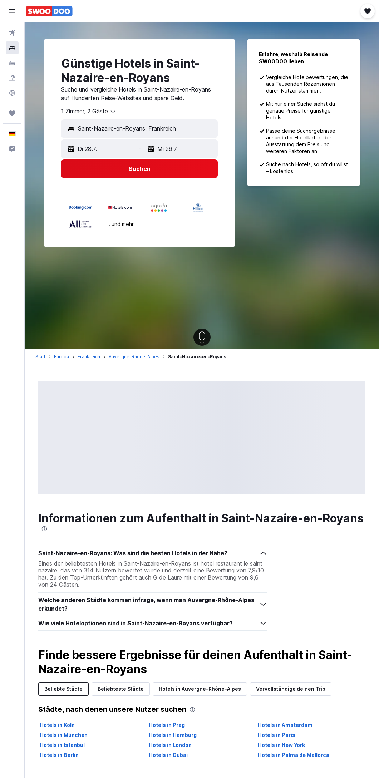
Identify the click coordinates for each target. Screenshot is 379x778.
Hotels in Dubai (168, 755)
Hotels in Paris (276, 735)
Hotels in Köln (57, 725)
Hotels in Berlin (59, 755)
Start (40, 356)
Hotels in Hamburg (173, 735)
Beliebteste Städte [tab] (121, 689)
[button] (12, 11)
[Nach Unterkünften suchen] (12, 48)
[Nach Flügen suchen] (12, 33)
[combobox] (89, 111)
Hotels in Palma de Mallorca (293, 755)
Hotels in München (64, 735)
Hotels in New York (281, 745)
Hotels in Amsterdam (285, 725)
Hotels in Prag (167, 725)
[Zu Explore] (12, 93)
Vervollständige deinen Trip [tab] (290, 689)
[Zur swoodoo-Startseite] (49, 11)
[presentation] (44, 529)
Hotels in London (170, 745)
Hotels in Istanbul (62, 745)
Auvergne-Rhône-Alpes (134, 356)
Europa (61, 356)
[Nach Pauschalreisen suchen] (12, 78)
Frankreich (89, 356)
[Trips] (12, 113)
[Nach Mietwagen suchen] (12, 63)
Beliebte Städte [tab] (63, 689)
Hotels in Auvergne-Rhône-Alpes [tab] (200, 689)
